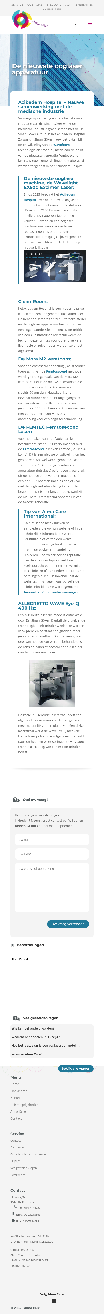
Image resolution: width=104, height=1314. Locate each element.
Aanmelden (52, 9)
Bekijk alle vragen (75, 1068)
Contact (16, 1118)
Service (17, 4)
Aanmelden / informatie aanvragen (51, 592)
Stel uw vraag (58, 4)
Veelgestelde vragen (23, 1168)
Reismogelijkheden (24, 1105)
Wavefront (61, 145)
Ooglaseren (19, 1091)
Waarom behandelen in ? (36, 1037)
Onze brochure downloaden (29, 1154)
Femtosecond (56, 371)
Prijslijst (15, 1161)
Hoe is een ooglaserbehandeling (46, 1045)
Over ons (34, 4)
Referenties (83, 4)
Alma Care (18, 1111)
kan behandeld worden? (33, 1028)
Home (14, 1084)
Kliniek (15, 1098)
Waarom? (27, 1054)
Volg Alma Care (52, 1294)
